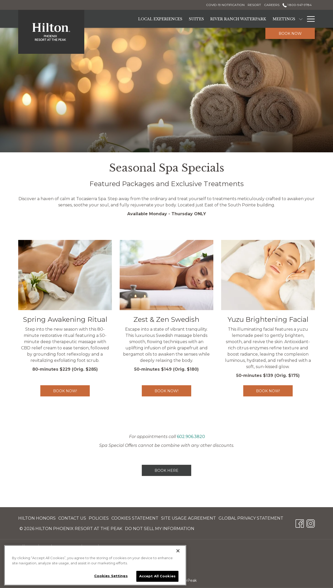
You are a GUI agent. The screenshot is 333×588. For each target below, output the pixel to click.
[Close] (178, 551)
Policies (99, 518)
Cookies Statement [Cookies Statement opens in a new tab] (134, 519)
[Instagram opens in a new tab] (310, 523)
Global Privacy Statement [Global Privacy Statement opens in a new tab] (251, 519)
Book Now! (71, 390)
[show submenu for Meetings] (300, 19)
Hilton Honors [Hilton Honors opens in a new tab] (37, 519)
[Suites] (196, 19)
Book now (290, 33)
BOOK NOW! (173, 390)
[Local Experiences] (160, 19)
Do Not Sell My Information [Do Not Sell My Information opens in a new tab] (159, 529)
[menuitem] (37, 518)
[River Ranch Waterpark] (238, 19)
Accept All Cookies (157, 576)
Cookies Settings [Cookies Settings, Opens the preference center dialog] (111, 576)
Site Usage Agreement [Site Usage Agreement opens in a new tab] (188, 519)
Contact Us (72, 518)
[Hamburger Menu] (309, 19)
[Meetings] (284, 19)
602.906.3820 (191, 436)
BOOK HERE (166, 470)
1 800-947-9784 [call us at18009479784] (297, 5)
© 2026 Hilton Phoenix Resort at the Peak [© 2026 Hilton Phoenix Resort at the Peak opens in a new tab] (71, 529)
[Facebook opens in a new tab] (300, 523)
